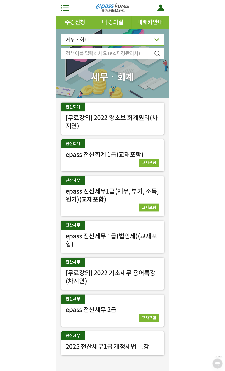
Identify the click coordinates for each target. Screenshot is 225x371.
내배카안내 (150, 22)
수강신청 (75, 22)
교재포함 (149, 162)
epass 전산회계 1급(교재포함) (104, 155)
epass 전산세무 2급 (91, 310)
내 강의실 (112, 22)
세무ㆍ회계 (112, 41)
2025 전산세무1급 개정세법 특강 (107, 347)
